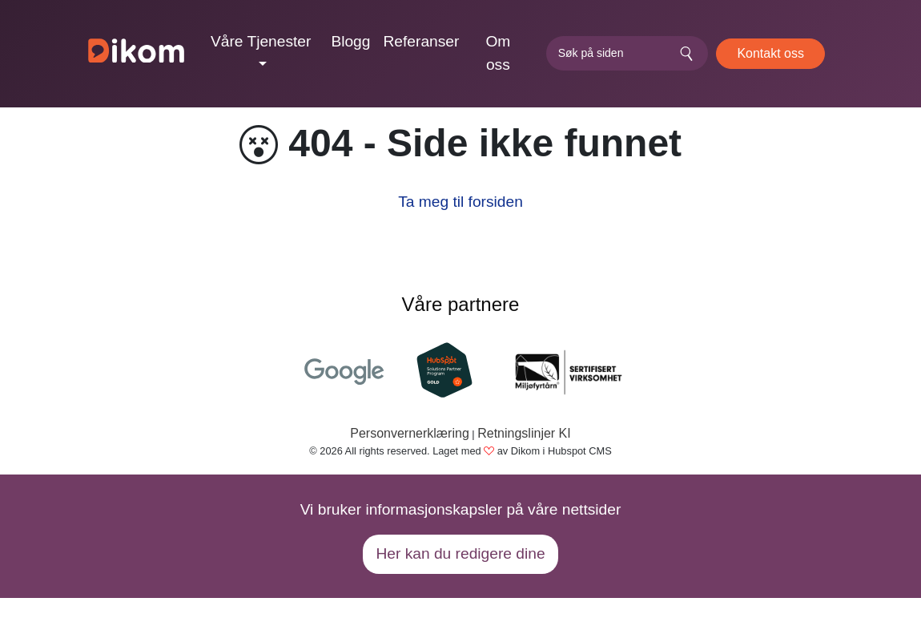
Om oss (497, 53)
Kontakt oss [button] (770, 53)
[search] (627, 53)
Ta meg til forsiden (460, 201)
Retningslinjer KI (524, 433)
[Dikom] (136, 53)
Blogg (350, 41)
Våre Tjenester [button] (261, 41)
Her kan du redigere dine (460, 553)
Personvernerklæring (409, 433)
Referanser (421, 41)
